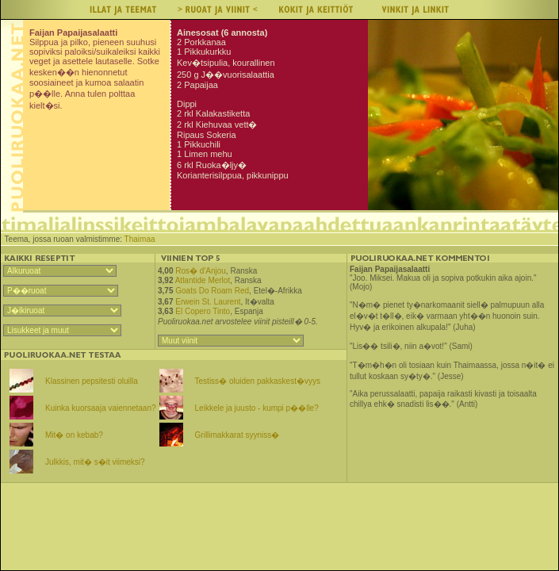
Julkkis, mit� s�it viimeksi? (95, 462)
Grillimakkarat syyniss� (237, 435)
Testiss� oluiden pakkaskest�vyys (257, 381)
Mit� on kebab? (74, 435)
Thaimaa (139, 239)
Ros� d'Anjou (200, 270)
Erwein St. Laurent (207, 301)
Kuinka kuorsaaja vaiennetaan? (100, 408)
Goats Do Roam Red (212, 290)
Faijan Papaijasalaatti (390, 269)
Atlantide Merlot (202, 280)
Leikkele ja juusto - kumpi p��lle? (257, 408)
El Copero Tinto (202, 311)
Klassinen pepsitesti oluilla (91, 381)
